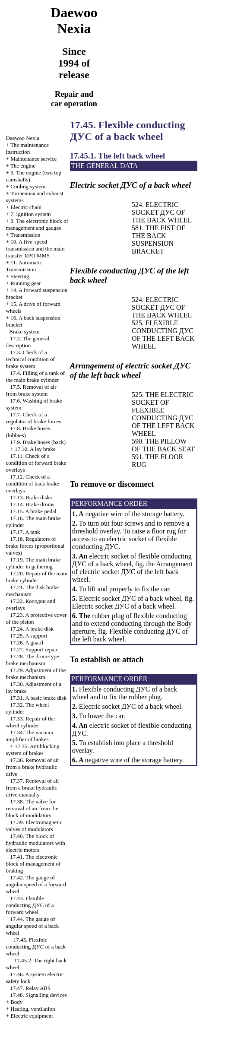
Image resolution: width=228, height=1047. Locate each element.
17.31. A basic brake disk (38, 698)
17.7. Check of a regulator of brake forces (33, 418)
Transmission (25, 235)
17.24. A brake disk (32, 628)
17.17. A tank (25, 532)
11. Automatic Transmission (24, 266)
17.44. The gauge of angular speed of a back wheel (32, 926)
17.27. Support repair (33, 649)
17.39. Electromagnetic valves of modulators (34, 825)
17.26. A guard (26, 642)
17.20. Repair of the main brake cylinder (37, 577)
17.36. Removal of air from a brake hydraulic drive (32, 767)
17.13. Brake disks (31, 497)
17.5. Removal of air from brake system (31, 390)
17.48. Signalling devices (38, 995)
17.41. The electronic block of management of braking (33, 863)
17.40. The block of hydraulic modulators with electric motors (35, 843)
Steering (19, 276)
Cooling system (27, 186)
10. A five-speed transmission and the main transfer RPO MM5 (35, 248)
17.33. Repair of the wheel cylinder (30, 722)
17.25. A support (28, 635)
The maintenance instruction (27, 148)
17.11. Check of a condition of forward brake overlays (36, 463)
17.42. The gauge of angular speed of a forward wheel (36, 884)
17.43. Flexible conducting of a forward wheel (30, 905)
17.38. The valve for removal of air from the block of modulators (32, 808)
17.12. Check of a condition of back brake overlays (32, 483)
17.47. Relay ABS (30, 988)
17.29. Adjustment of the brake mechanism (36, 673)
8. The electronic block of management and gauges (37, 224)
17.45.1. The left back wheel (117, 155)
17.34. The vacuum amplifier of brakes (30, 735)
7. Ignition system (30, 214)
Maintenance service (33, 158)
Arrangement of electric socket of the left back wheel (132, 571)
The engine (22, 165)
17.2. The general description (27, 342)
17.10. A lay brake (35, 449)
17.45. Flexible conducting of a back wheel (36, 946)
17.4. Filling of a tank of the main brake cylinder (35, 376)
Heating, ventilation (32, 1009)
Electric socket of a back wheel (123, 606)
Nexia (23, 138)
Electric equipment (31, 1015)
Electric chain (25, 207)
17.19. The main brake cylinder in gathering (33, 563)
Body (16, 1002)
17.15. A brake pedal (33, 511)
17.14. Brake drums (32, 504)
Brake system (24, 331)
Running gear (25, 283)
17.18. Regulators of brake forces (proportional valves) (35, 546)
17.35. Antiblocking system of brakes (33, 749)
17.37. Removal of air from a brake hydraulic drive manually (32, 787)
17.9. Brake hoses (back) (38, 442)
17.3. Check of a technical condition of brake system (30, 359)
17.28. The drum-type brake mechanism (32, 659)
